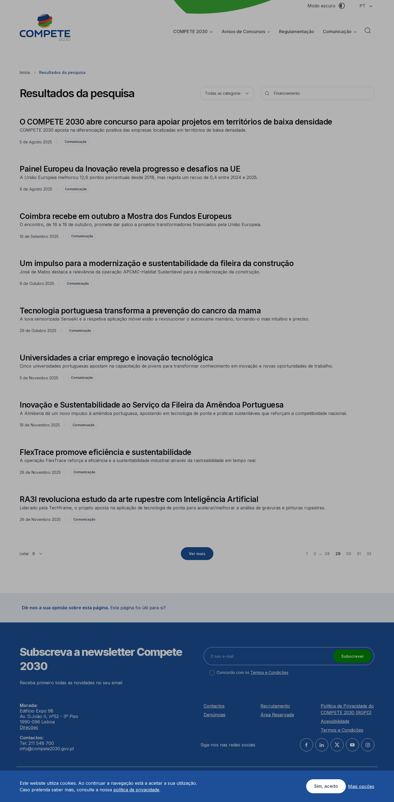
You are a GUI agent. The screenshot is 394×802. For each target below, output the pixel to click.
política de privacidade (136, 789)
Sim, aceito (326, 786)
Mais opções (361, 786)
